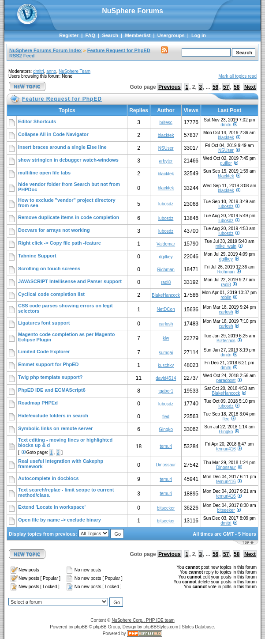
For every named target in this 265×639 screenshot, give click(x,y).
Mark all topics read (237, 76)
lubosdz (165, 203)
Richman (165, 269)
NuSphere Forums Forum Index (45, 50)
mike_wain (226, 246)
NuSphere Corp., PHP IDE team (143, 620)
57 (226, 87)
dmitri (38, 71)
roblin (225, 297)
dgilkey (166, 256)
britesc (165, 122)
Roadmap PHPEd (38, 402)
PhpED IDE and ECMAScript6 (52, 390)
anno (51, 71)
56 (215, 87)
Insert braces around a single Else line (62, 147)
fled (165, 416)
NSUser (166, 148)
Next (250, 87)
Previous (169, 87)
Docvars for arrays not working (54, 230)
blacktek (166, 135)
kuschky (166, 365)
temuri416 (225, 448)
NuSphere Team (74, 71)
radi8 (166, 282)
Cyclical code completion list (51, 294)
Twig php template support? (50, 377)
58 (236, 87)
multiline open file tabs (44, 172)
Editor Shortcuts (37, 121)
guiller (226, 163)
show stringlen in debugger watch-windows (68, 160)
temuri (166, 446)
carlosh (226, 312)
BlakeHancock (166, 295)
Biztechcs (225, 340)
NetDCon (166, 309)
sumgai (166, 352)
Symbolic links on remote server (55, 428)
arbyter (166, 161)
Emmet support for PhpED (48, 364)
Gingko (166, 429)
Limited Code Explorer (44, 351)
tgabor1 (165, 391)
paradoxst (225, 380)
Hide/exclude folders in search (53, 415)
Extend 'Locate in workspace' (52, 507)
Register (68, 35)
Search (110, 35)
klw (166, 338)
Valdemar (166, 244)
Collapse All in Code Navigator (53, 134)
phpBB (81, 626)
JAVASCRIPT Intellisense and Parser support (70, 281)
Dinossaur (166, 464)
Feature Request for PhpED (118, 50)
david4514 (166, 378)
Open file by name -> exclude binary (59, 519)
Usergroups (171, 35)
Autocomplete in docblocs (48, 478)
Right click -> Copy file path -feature (59, 243)
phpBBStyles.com (160, 626)
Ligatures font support (44, 322)
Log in (198, 35)
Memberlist (137, 35)
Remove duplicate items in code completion (68, 217)
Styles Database (198, 626)
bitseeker (166, 508)
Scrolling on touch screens (49, 268)
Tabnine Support (37, 255)
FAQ (90, 35)
